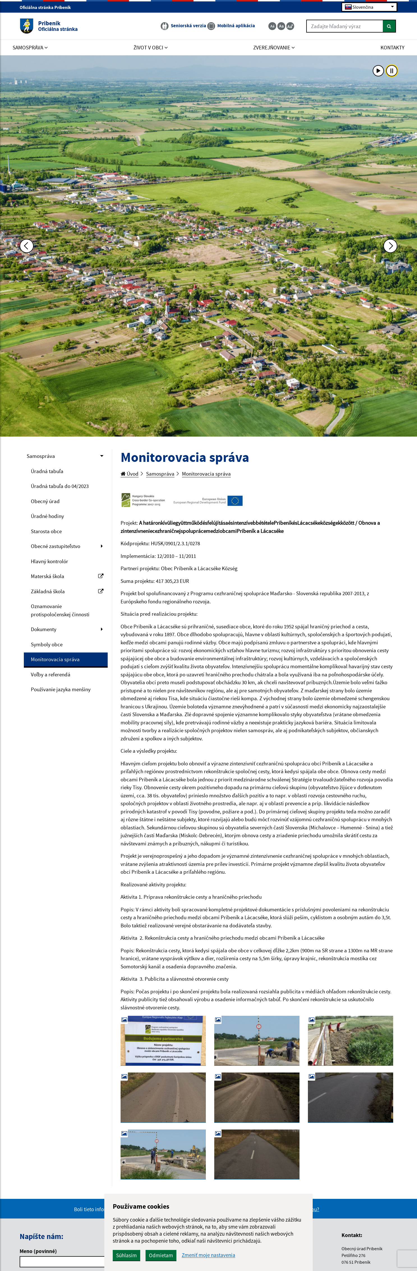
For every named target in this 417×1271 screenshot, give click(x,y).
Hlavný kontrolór (49, 561)
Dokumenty (43, 629)
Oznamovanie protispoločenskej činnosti (60, 610)
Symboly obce (47, 644)
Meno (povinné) (38, 1251)
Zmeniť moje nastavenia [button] (208, 1255)
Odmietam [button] (161, 1255)
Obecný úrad (45, 501)
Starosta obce (46, 531)
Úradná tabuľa (47, 471)
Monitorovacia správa (55, 659)
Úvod (130, 473)
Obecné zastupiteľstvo (55, 546)
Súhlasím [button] (126, 1255)
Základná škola (67, 591)
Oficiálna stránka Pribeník (48, 7)
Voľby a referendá (50, 674)
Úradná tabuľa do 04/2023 (60, 486)
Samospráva (41, 456)
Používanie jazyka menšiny (61, 689)
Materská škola (67, 576)
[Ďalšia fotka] (390, 246)
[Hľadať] (389, 26)
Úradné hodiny (47, 516)
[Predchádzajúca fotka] (27, 246)
